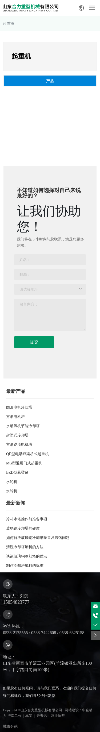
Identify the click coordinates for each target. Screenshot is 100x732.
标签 (28, 716)
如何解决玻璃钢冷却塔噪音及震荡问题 (38, 538)
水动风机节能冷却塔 (23, 426)
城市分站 (10, 727)
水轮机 (11, 482)
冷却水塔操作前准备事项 (26, 519)
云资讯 (42, 716)
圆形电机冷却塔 (19, 407)
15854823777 (16, 602)
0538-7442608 (43, 632)
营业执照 (58, 716)
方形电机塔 (15, 417)
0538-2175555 (15, 632)
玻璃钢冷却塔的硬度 (23, 528)
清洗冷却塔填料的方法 (24, 547)
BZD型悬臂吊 (17, 473)
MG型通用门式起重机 (24, 463)
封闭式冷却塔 (17, 435)
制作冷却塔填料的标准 (24, 566)
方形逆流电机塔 (19, 445)
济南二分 (14, 716)
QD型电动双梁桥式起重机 (27, 454)
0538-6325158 (71, 632)
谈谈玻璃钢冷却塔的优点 (26, 556)
